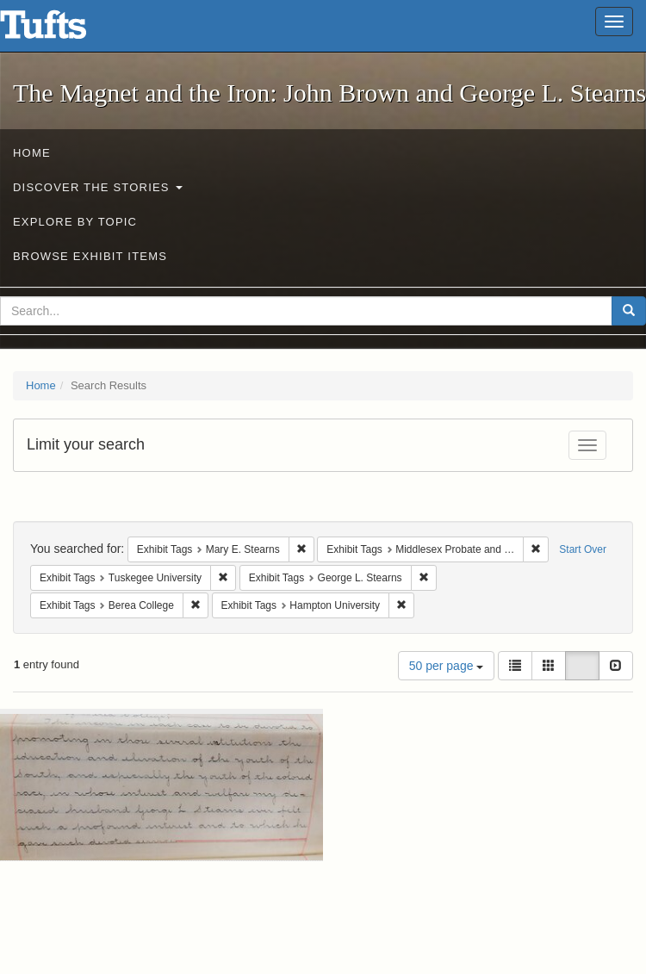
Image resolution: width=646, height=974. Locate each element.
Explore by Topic (75, 221)
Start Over (582, 549)
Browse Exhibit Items (90, 256)
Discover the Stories (98, 187)
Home (32, 152)
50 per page (446, 666)
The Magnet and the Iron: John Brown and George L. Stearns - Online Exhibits (64, 30)
